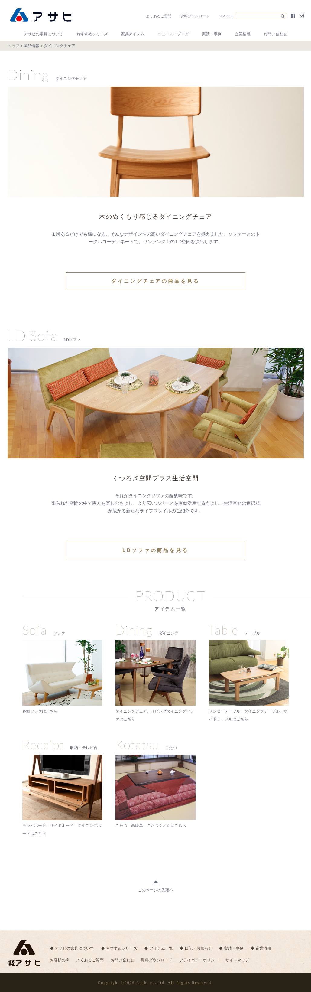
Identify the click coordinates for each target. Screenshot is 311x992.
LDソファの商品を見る (155, 550)
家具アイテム (132, 34)
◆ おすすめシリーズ (119, 947)
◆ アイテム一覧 (159, 947)
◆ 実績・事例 (232, 947)
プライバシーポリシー (200, 960)
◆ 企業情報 (262, 947)
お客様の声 (60, 960)
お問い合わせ (275, 34)
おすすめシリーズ (92, 34)
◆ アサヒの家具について (72, 947)
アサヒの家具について (43, 34)
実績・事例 (212, 34)
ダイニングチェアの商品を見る (155, 281)
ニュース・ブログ (173, 34)
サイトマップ (239, 960)
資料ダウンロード (194, 16)
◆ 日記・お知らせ (196, 947)
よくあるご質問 (158, 16)
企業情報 (243, 34)
